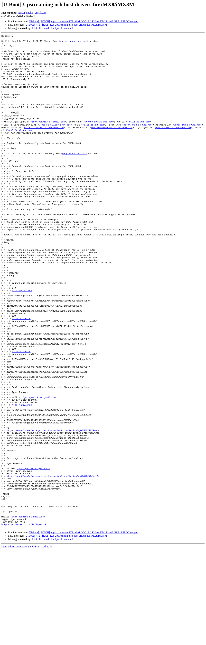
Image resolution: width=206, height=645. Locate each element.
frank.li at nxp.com (19, 147)
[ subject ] (56, 28)
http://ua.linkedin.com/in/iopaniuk (23, 619)
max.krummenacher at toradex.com (111, 143)
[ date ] (36, 28)
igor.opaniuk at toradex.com (173, 143)
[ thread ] (45, 28)
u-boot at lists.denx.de (54, 140)
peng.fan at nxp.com (74, 174)
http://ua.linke (22, 476)
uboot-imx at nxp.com (187, 140)
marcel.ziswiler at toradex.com (44, 143)
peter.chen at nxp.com (137, 140)
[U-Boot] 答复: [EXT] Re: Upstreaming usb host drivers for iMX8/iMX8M (66, 24)
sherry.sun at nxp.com (73, 42)
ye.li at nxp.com (93, 140)
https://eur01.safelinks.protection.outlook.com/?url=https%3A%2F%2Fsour (53, 506)
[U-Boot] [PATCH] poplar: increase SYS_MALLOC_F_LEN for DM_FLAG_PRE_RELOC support (83, 21)
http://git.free (22, 339)
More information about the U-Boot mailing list (27, 642)
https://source (21, 372)
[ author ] (68, 28)
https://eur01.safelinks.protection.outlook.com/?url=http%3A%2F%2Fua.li (53, 561)
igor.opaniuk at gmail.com (32, 12)
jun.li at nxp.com (138, 137)
